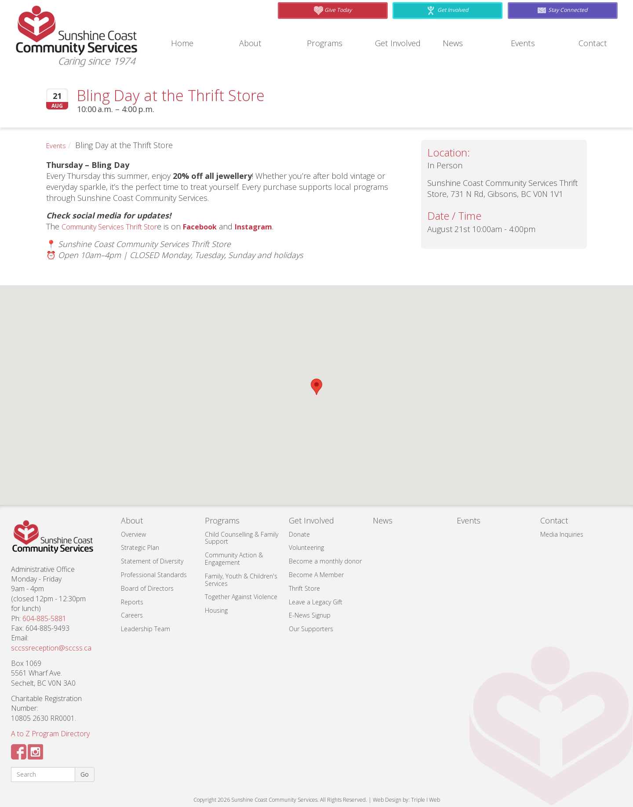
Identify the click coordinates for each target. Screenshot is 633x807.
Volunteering (306, 547)
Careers (132, 615)
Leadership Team (145, 629)
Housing (216, 610)
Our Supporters (311, 629)
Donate (299, 534)
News (454, 43)
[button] (316, 386)
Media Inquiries (561, 534)
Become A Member (316, 575)
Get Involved (400, 43)
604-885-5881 (44, 618)
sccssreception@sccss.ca (51, 648)
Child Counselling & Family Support (241, 538)
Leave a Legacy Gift (315, 602)
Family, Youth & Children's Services (241, 580)
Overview (133, 534)
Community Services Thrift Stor (116, 226)
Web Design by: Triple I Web (406, 799)
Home (184, 43)
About (252, 43)
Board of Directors (147, 588)
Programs (327, 43)
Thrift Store (304, 588)
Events (525, 43)
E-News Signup (310, 615)
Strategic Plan (140, 547)
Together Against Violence (241, 597)
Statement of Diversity (152, 561)
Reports (132, 602)
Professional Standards (154, 575)
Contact (594, 43)
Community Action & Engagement (234, 559)
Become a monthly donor (325, 561)
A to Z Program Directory (50, 733)
